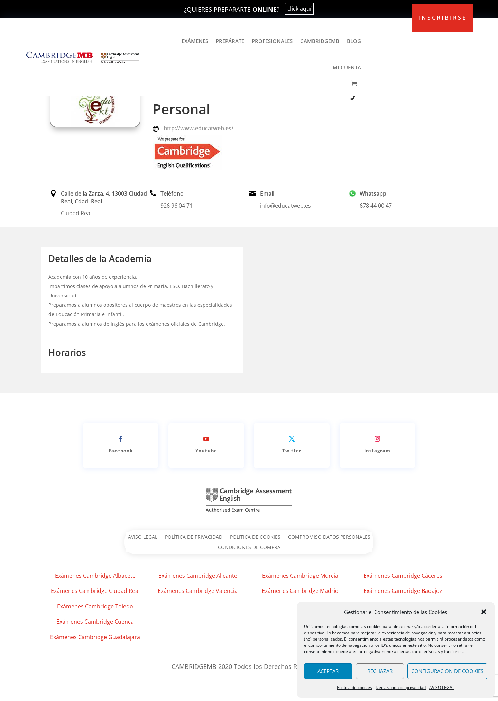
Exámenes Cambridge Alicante (197, 575)
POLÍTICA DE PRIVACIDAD (193, 537)
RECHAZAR (380, 670)
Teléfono (172, 193)
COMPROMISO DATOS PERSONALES (329, 537)
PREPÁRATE (230, 41)
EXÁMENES (195, 41)
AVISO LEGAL (441, 687)
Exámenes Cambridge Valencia (198, 591)
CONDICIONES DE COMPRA (249, 547)
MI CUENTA (347, 67)
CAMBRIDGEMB (319, 41)
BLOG (354, 41)
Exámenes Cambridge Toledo (95, 606)
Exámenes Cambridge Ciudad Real (95, 591)
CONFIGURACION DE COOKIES (447, 670)
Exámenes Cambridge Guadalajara (95, 637)
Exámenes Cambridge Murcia (300, 575)
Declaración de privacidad (401, 687)
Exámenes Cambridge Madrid (300, 591)
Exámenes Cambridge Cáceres (402, 575)
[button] (483, 611)
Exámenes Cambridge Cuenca (95, 621)
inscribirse (442, 17)
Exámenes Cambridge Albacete (95, 575)
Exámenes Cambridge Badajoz (402, 591)
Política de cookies (354, 687)
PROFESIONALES (272, 41)
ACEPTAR (328, 670)
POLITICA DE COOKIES (255, 537)
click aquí (299, 8)
